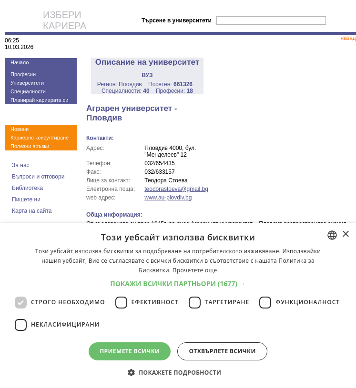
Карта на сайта (32, 211)
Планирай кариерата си (39, 100)
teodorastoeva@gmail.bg (176, 189)
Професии (23, 74)
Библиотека (27, 188)
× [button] (345, 234)
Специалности (28, 91)
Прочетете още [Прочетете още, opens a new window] (195, 270)
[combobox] (332, 235)
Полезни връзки (29, 146)
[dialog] (178, 305)
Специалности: (126, 91)
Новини (19, 129)
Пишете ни (26, 199)
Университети (27, 83)
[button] (178, 283)
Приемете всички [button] (130, 351)
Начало (19, 62)
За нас (21, 165)
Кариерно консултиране (39, 137)
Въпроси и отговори (38, 176)
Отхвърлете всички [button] (222, 351)
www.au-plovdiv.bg (168, 197)
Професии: (174, 91)
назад (348, 38)
